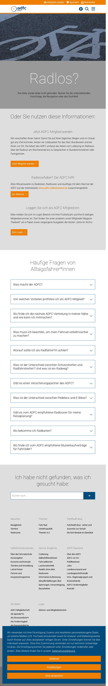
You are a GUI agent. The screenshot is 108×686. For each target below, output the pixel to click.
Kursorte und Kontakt (21, 562)
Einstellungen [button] (54, 667)
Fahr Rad (43, 525)
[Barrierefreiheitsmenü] (81, 9)
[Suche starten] (89, 495)
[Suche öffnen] (87, 9)
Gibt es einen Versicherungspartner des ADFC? (43, 383)
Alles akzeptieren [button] (54, 675)
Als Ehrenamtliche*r (20, 618)
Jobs (69, 565)
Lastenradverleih (46, 565)
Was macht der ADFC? (27, 284)
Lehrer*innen (17, 569)
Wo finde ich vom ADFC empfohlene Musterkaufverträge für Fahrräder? (50, 447)
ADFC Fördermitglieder (77, 585)
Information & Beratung (50, 577)
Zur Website (18, 194)
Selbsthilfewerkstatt (48, 558)
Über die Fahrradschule (21, 554)
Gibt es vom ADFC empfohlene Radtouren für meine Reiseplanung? (47, 414)
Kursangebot (17, 558)
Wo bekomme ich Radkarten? (32, 430)
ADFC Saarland (75, 548)
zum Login (17, 232)
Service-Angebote (48, 548)
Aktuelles (15, 519)
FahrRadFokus (74, 519)
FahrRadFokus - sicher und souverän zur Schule (79, 527)
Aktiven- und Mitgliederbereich (52, 610)
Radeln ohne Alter (47, 569)
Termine (14, 529)
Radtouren (15, 532)
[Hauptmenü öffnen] (93, 9)
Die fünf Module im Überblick (80, 532)
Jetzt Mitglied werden (23, 163)
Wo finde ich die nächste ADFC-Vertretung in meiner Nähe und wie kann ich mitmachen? (50, 315)
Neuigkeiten (16, 525)
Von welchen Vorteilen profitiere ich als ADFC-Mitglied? (48, 299)
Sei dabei (15, 604)
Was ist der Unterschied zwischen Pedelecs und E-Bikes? (50, 398)
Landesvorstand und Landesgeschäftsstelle (77, 571)
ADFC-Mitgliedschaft (20, 610)
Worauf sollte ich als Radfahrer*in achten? (40, 350)
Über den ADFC (74, 554)
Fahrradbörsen (46, 562)
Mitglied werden (54, 2)
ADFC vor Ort (73, 558)
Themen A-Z (44, 532)
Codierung (43, 554)
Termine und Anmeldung (22, 565)
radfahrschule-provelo (22, 548)
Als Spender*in (17, 614)
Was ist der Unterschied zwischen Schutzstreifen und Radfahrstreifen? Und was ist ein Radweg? (47, 366)
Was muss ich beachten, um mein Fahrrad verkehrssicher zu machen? (50, 333)
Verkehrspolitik (45, 529)
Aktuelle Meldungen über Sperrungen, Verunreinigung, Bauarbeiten (52, 585)
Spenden (72, 2)
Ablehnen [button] (54, 658)
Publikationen (73, 562)
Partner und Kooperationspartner (20, 575)
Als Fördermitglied (19, 621)
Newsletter (88, 2)
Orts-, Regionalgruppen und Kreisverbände (79, 579)
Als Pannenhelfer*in (20, 625)
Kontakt (70, 588)
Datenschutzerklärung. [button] (64, 651)
